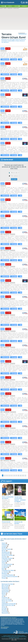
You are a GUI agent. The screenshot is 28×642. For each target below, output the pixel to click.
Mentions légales (20, 635)
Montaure (4, 573)
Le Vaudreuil (5, 572)
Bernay (4, 550)
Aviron (3, 562)
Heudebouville (6, 552)
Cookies (17, 637)
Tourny (4, 594)
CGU (12, 636)
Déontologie (20, 636)
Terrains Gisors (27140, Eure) (13, 36)
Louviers (4, 546)
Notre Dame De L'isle (8, 605)
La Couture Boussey (7, 575)
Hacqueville (5, 591)
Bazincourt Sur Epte (7, 584)
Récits (10, 6)
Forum (3, 6)
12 (22, 475)
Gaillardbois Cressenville (9, 603)
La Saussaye (5, 566)
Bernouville (5, 587)
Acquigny (4, 556)
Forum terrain (6, 522)
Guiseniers (5, 597)
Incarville (4, 561)
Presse (15, 636)
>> (25, 475)
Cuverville (4, 611)
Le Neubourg (5, 559)
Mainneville (5, 588)
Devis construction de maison (8, 497)
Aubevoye (4, 544)
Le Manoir (4, 567)
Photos (16, 6)
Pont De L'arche (6, 549)
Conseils (24, 6)
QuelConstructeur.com (22, 33)
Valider (14, 179)
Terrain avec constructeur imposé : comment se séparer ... (20, 499)
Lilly (3, 596)
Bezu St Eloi (5, 585)
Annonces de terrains (18, 522)
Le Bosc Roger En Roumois (9, 576)
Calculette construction (6, 636)
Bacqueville (5, 613)
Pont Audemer (6, 553)
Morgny (4, 593)
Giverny (4, 602)
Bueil (3, 569)
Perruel (4, 578)
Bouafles (4, 610)
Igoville (4, 547)
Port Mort (4, 608)
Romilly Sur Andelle (7, 555)
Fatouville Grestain (7, 558)
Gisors (3, 543)
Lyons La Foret (6, 599)
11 (20, 475)
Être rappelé (13, 59)
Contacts (5, 635)
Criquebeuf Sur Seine (8, 570)
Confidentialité (12, 637)
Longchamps (5, 590)
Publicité (24, 636)
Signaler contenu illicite (12, 635)
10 (18, 475)
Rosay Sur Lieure (6, 600)
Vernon (4, 606)
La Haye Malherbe (7, 564)
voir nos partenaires (4, 628)
